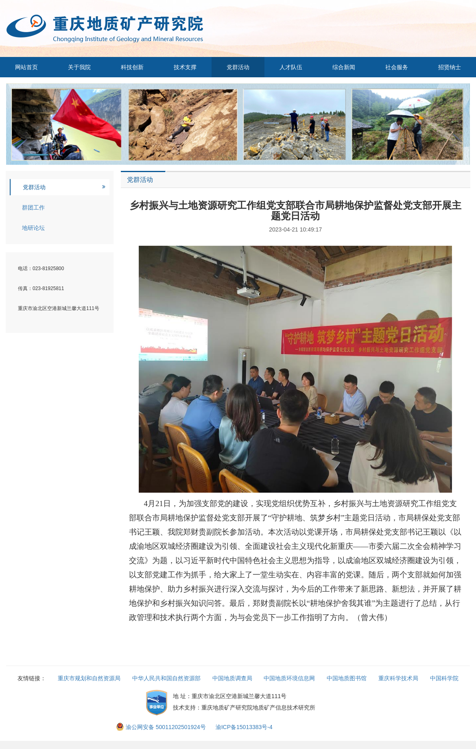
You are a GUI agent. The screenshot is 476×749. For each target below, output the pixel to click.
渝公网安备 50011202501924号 (161, 727)
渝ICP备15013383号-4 (244, 727)
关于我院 (79, 67)
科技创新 (132, 67)
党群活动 (238, 67)
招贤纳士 (449, 67)
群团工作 (33, 207)
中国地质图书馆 (347, 678)
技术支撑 (185, 67)
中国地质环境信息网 (289, 678)
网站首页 (26, 67)
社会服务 (396, 67)
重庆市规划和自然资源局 (89, 678)
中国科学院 (444, 678)
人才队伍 (290, 67)
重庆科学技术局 (398, 678)
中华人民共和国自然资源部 (166, 678)
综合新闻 (343, 67)
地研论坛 (33, 228)
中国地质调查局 (232, 678)
